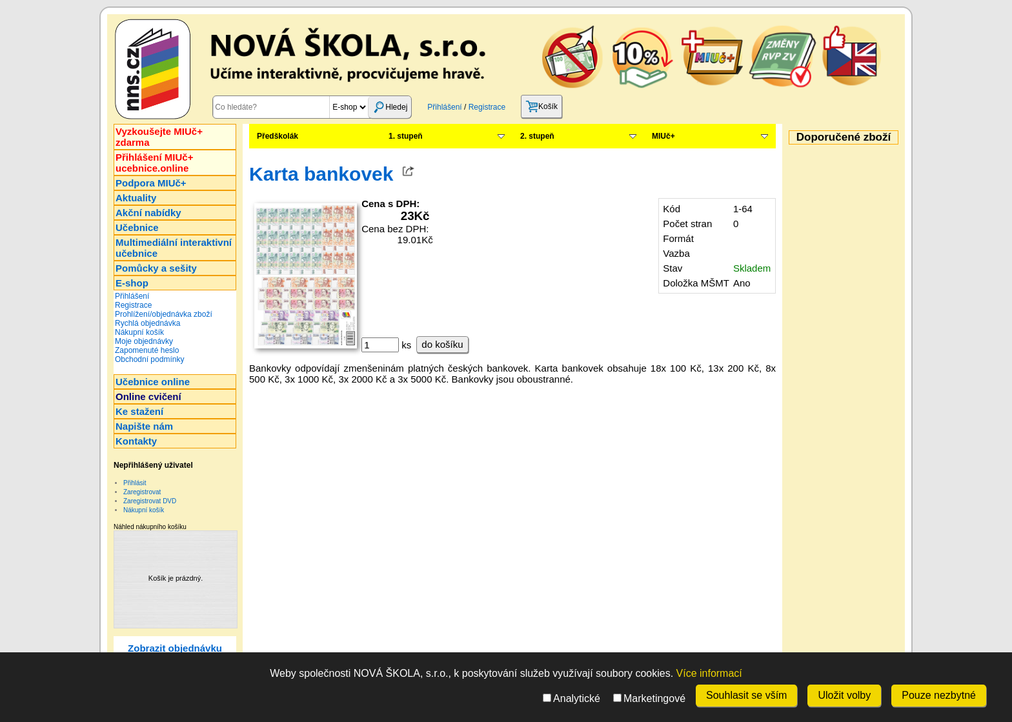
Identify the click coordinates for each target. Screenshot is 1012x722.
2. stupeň (537, 136)
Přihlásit (135, 482)
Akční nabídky (148, 212)
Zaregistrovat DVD (149, 501)
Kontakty (136, 441)
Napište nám (144, 426)
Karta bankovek (321, 174)
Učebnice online (153, 381)
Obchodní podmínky (149, 359)
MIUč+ (663, 136)
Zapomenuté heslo (147, 350)
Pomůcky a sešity (156, 268)
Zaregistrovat (142, 492)
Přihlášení (444, 107)
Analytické (571, 698)
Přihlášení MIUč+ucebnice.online (154, 163)
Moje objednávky (144, 341)
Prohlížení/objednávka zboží (163, 314)
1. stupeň (406, 136)
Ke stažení (139, 411)
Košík (541, 106)
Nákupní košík (139, 332)
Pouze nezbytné (939, 695)
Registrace (487, 107)
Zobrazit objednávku (175, 648)
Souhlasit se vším (746, 695)
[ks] (380, 344)
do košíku (442, 344)
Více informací (709, 673)
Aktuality (136, 197)
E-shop (132, 282)
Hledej (389, 107)
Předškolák (277, 136)
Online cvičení (148, 396)
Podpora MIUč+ (151, 182)
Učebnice (137, 227)
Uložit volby (844, 695)
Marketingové (649, 698)
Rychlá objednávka (147, 323)
